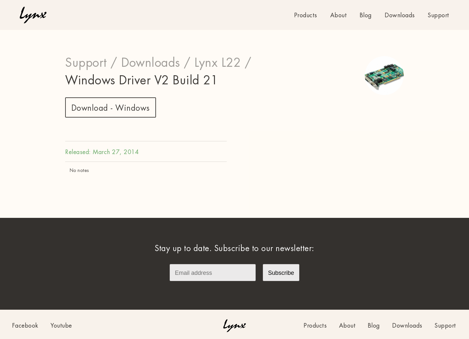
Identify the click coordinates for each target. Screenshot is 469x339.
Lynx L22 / (222, 63)
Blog (366, 15)
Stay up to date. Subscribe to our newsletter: (234, 248)
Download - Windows (110, 108)
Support (438, 15)
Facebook (25, 326)
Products (305, 15)
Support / (91, 63)
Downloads (400, 15)
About (338, 15)
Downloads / (156, 63)
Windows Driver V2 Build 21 (141, 80)
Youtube (61, 326)
